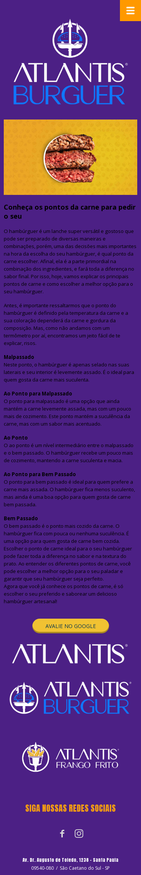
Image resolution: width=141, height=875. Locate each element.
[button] (70, 626)
